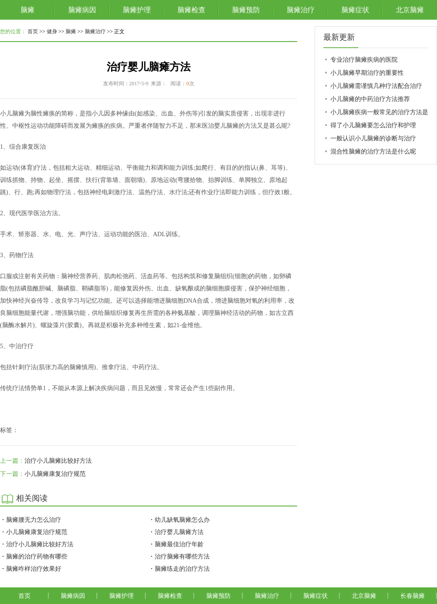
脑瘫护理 (137, 10)
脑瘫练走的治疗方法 (182, 568)
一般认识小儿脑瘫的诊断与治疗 (373, 138)
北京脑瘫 (410, 10)
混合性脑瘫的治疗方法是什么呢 (373, 151)
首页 (33, 31)
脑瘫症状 (355, 10)
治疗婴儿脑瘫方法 (179, 531)
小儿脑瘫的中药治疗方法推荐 (370, 98)
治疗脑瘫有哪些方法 (182, 556)
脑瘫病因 (82, 10)
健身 (52, 31)
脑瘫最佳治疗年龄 (179, 544)
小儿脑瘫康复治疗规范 (55, 474)
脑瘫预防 (246, 10)
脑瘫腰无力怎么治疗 (33, 519)
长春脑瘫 (412, 595)
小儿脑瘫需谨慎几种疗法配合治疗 (376, 85)
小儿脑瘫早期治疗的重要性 (367, 72)
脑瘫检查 (191, 10)
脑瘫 (28, 10)
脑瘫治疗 (301, 10)
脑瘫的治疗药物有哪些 (36, 556)
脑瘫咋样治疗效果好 (33, 568)
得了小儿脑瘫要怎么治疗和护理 (373, 125)
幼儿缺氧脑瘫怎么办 (182, 519)
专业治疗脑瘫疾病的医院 (364, 59)
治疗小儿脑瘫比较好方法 (58, 460)
